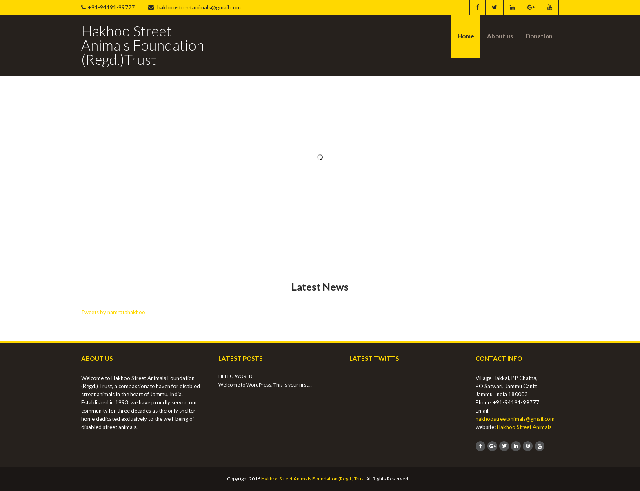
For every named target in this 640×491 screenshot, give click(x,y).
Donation (539, 36)
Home (466, 36)
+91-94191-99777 (108, 7)
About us (500, 36)
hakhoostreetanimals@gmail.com (194, 7)
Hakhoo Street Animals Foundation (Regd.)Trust (313, 478)
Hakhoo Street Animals (524, 427)
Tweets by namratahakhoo (113, 312)
